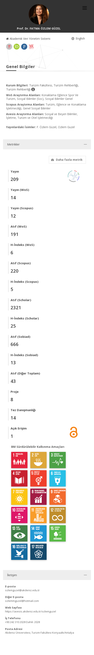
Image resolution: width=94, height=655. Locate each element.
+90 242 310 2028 (15, 622)
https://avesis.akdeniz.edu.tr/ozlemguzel (30, 611)
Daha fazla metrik (66, 160)
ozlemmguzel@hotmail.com (22, 601)
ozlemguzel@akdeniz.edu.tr (22, 590)
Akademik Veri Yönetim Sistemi (28, 39)
